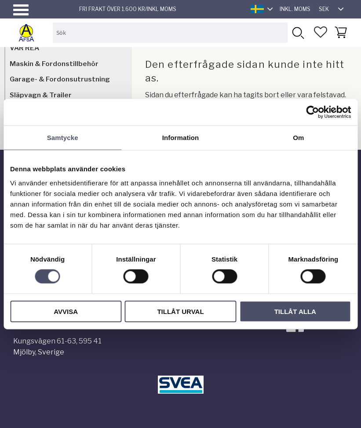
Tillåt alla (295, 311)
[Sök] (297, 32)
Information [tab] (180, 137)
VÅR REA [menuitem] (24, 48)
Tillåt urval (180, 311)
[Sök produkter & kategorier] (170, 32)
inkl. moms (295, 9)
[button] (21, 10)
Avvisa (66, 311)
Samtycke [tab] (62, 137)
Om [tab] (298, 137)
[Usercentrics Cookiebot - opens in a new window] (312, 112)
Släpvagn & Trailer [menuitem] (41, 95)
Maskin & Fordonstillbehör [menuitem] (54, 63)
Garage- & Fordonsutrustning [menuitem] (60, 79)
